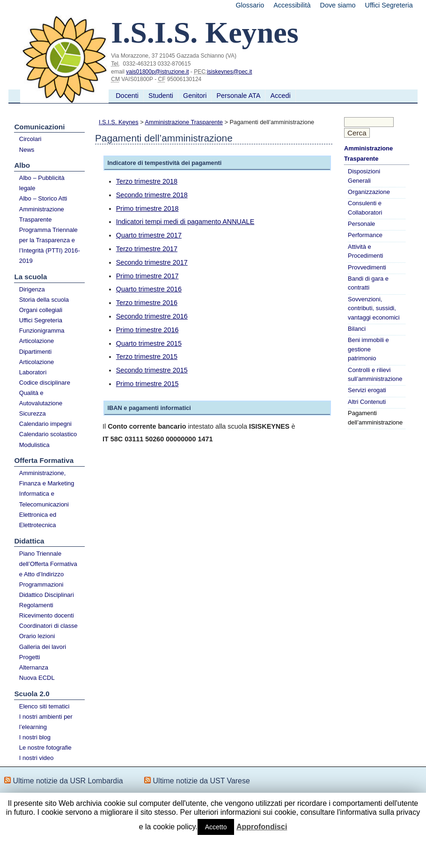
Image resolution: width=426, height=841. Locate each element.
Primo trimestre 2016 (147, 330)
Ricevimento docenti (46, 615)
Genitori (194, 95)
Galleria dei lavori (42, 646)
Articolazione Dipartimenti (36, 346)
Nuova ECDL (37, 677)
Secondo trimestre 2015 (152, 370)
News (27, 149)
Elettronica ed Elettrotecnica (38, 519)
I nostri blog (35, 737)
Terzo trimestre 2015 (146, 356)
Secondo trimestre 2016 (152, 316)
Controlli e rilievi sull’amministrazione (375, 374)
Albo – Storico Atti (43, 198)
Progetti (29, 657)
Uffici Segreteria (389, 5)
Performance (365, 234)
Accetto (216, 827)
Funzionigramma (42, 330)
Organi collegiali (41, 309)
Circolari (30, 138)
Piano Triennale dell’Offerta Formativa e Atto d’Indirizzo (48, 564)
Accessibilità (291, 5)
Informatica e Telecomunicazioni (44, 498)
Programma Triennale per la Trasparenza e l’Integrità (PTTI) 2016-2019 (49, 245)
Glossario (249, 5)
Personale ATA (238, 95)
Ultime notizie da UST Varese (201, 781)
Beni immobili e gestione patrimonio (368, 349)
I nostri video (36, 757)
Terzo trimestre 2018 (146, 181)
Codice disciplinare (44, 382)
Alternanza (33, 667)
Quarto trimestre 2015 (149, 343)
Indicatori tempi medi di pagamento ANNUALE (185, 221)
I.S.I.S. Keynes (119, 122)
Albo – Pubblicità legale (42, 183)
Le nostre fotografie (45, 747)
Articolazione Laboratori (36, 367)
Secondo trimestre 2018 (152, 195)
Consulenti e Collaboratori (365, 208)
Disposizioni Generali (364, 176)
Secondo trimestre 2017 (152, 262)
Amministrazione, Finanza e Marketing (46, 478)
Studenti (160, 95)
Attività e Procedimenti (365, 251)
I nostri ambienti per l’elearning (46, 721)
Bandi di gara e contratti (368, 283)
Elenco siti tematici (44, 706)
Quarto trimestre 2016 (149, 289)
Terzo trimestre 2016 (146, 302)
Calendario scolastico (48, 434)
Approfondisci (261, 827)
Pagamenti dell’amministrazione (375, 417)
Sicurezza (32, 413)
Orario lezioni (37, 636)
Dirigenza (32, 289)
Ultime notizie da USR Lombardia (68, 781)
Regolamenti (36, 605)
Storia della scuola (44, 299)
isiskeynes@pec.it (229, 71)
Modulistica (34, 444)
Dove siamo (338, 5)
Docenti (127, 95)
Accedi (280, 95)
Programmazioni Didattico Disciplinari (46, 589)
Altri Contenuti (367, 401)
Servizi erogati (367, 390)
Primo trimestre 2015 (147, 383)
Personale (361, 223)
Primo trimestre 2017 (147, 276)
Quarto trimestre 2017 (149, 235)
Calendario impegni (45, 423)
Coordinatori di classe (48, 625)
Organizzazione (369, 191)
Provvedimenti (367, 267)
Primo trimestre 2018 (147, 208)
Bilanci (357, 328)
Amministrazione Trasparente (41, 214)
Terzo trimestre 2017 (146, 249)
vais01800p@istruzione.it (157, 71)
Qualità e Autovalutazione (41, 398)
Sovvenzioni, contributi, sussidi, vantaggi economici (374, 308)
